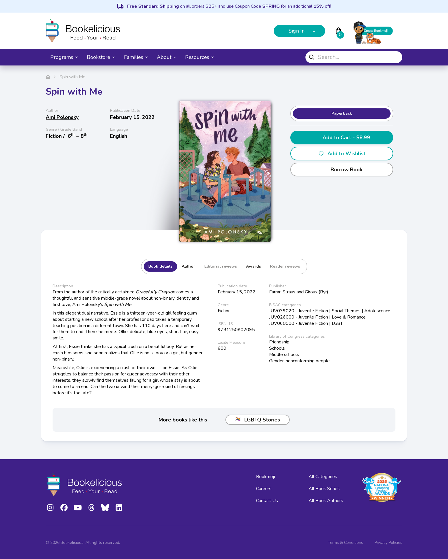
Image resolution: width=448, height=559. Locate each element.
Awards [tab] (253, 266)
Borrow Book (341, 169)
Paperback (341, 113)
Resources (199, 57)
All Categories (323, 477)
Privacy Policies (388, 542)
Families (136, 57)
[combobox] (353, 57)
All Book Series (324, 489)
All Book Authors (326, 501)
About (166, 57)
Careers (263, 489)
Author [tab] (188, 266)
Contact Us (267, 501)
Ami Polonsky (62, 117)
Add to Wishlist (341, 153)
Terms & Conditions (345, 542)
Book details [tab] (160, 266)
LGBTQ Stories (257, 419)
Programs (64, 57)
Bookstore (101, 57)
